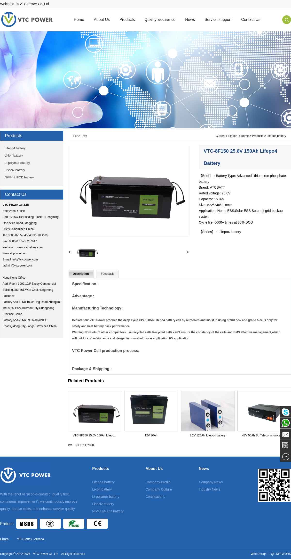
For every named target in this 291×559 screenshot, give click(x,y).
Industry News (209, 489)
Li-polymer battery (17, 163)
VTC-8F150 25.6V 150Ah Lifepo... (95, 435)
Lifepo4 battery (15, 148)
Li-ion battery (14, 155)
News (190, 19)
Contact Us (250, 19)
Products (127, 19)
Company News (211, 482)
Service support (217, 19)
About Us (102, 19)
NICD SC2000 (84, 445)
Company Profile (158, 482)
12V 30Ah (151, 435)
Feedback (107, 273)
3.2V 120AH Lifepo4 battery (207, 435)
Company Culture (159, 489)
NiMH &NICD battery (19, 177)
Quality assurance (159, 19)
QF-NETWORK (281, 554)
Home (79, 19)
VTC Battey (24, 539)
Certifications (155, 497)
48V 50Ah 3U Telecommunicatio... (264, 435)
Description (81, 273)
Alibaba (39, 539)
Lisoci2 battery (15, 170)
